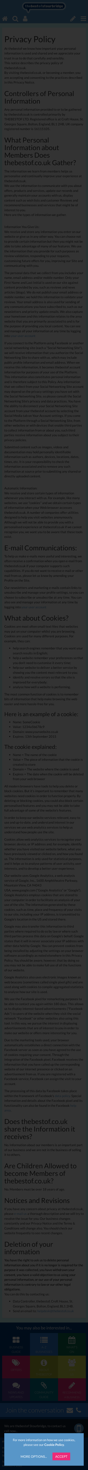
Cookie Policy (54, 1445)
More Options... (34, 1456)
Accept (61, 1456)
